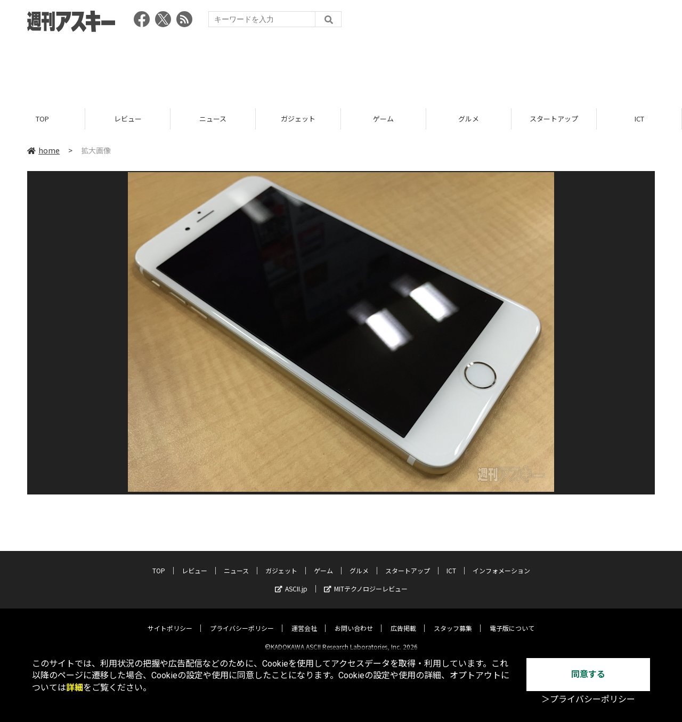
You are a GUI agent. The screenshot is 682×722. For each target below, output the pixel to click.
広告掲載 (403, 619)
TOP (42, 118)
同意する (588, 674)
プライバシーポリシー (242, 619)
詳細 (74, 688)
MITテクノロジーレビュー (366, 580)
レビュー (128, 118)
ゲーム (383, 118)
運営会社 (304, 619)
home (43, 150)
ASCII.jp (291, 580)
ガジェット (298, 118)
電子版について (512, 619)
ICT (639, 118)
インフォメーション (501, 561)
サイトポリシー (170, 619)
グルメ (468, 118)
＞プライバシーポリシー (588, 699)
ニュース (212, 118)
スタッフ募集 (453, 619)
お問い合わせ (354, 619)
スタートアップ (554, 118)
